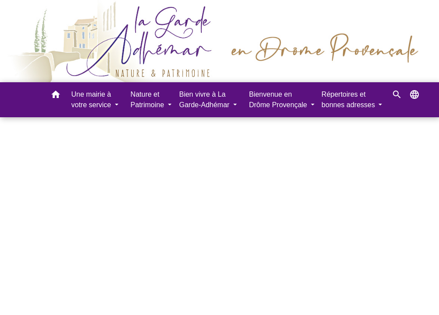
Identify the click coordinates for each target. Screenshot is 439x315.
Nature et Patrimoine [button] (148, 99)
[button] (55, 96)
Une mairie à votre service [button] (92, 99)
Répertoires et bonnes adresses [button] (349, 99)
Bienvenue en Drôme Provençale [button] (279, 99)
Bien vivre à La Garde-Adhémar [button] (205, 99)
